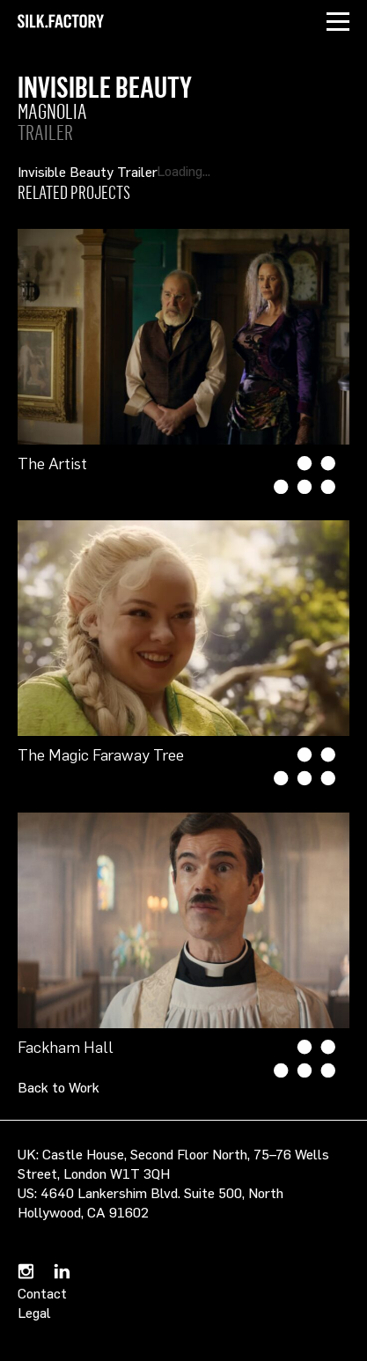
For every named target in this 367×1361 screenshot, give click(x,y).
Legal (34, 1312)
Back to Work (58, 1087)
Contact (42, 1293)
